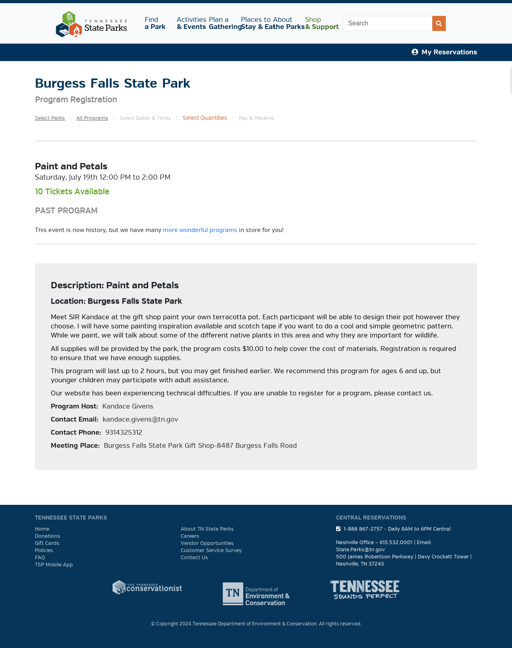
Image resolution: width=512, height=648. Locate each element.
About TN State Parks (207, 529)
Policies (44, 550)
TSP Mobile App (54, 565)
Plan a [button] (222, 23)
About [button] (286, 23)
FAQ (40, 557)
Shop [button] (318, 23)
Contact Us (194, 557)
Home (42, 529)
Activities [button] (190, 23)
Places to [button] (254, 23)
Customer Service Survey (211, 550)
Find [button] (156, 23)
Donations (47, 536)
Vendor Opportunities (207, 543)
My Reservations (444, 52)
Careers (190, 536)
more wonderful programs (200, 230)
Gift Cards (47, 543)
